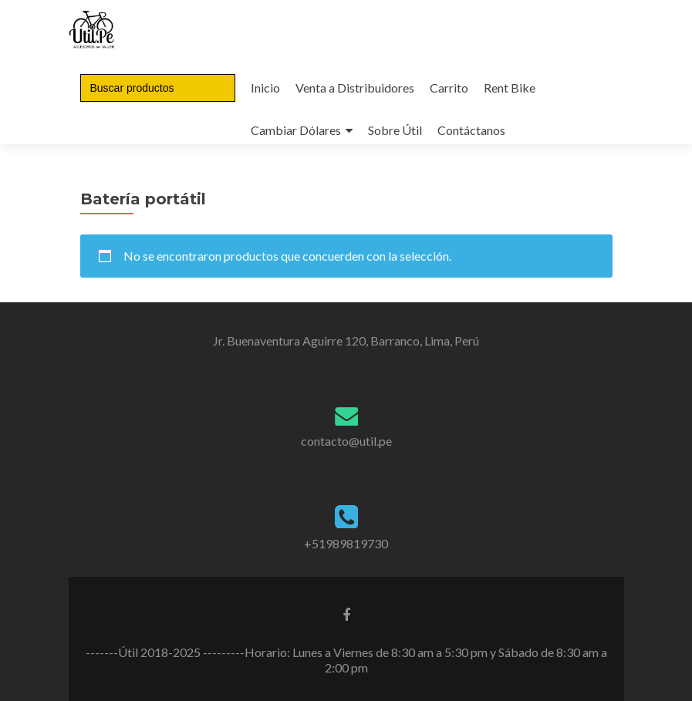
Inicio (265, 87)
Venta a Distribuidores (354, 87)
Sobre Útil (395, 130)
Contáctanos (471, 130)
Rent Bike (509, 87)
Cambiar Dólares (296, 130)
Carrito (449, 87)
